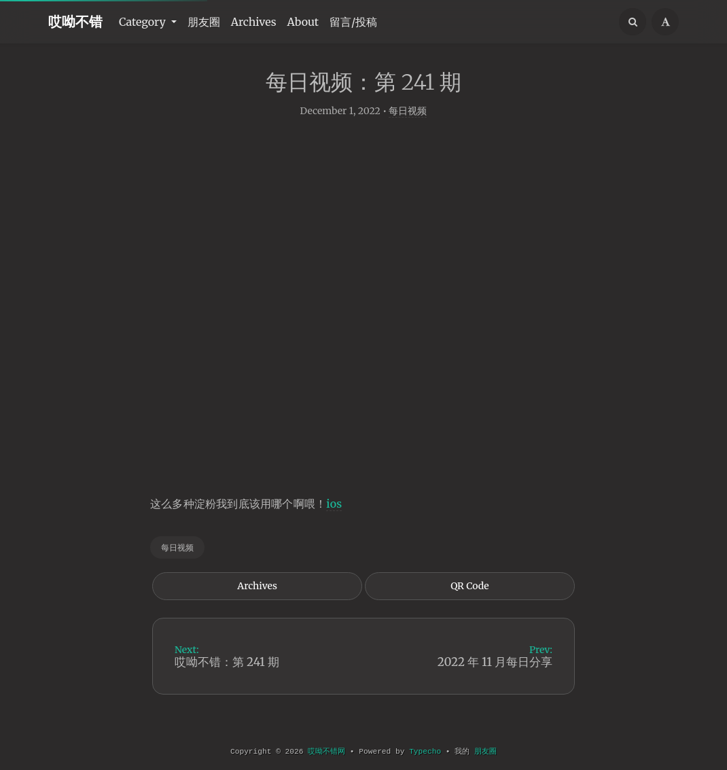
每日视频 (408, 126)
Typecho (425, 752)
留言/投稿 (353, 22)
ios (334, 519)
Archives (254, 22)
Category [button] (144, 22)
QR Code (469, 601)
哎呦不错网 (326, 752)
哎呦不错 (75, 21)
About (303, 22)
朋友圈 (204, 22)
